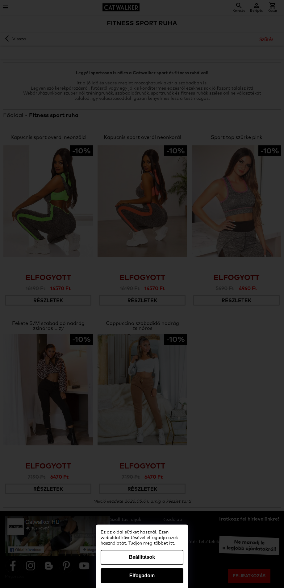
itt (171, 543)
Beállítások (142, 557)
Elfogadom (142, 575)
